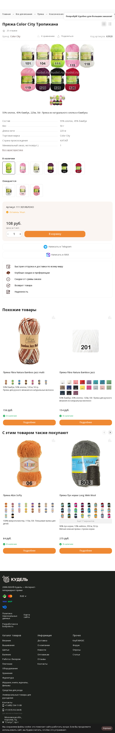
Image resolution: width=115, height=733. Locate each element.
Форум (76, 645)
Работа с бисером (11, 659)
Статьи (76, 654)
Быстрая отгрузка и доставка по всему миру (39, 266)
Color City (15, 36)
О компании (44, 645)
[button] (104, 432)
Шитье (5, 649)
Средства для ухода (12, 690)
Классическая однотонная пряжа (66, 14)
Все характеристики (12, 150)
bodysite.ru (7, 626)
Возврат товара (23, 285)
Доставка (42, 640)
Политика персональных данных (9, 616)
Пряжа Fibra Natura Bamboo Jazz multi (23, 372)
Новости (42, 649)
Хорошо (107, 728)
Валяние (6, 654)
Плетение (7, 663)
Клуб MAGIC (78, 640)
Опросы (77, 649)
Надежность (21, 291)
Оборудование (10, 668)
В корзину (55, 234)
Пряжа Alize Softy (12, 495)
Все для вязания (24, 14)
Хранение (7, 673)
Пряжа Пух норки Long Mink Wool (77, 495)
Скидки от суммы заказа (28, 279)
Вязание (6, 640)
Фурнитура (8, 677)
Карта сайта (27, 616)
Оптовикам (43, 654)
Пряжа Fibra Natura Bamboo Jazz (77, 372)
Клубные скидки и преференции (32, 272)
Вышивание (8, 645)
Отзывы (42, 659)
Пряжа (40, 14)
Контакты (43, 663)
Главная (6, 14)
